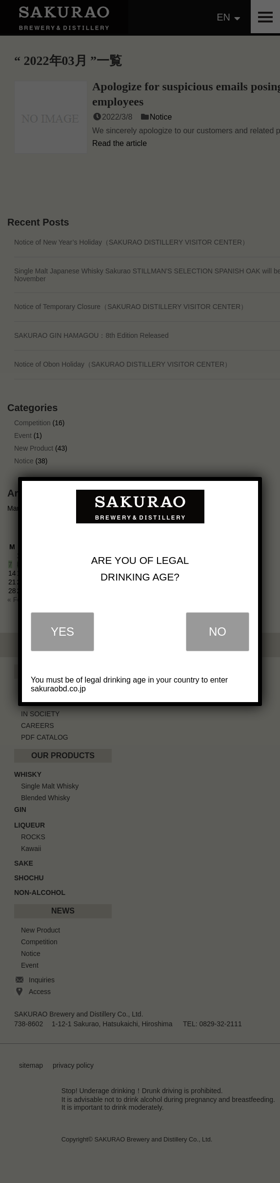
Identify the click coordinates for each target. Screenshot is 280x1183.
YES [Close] (62, 631)
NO (217, 631)
